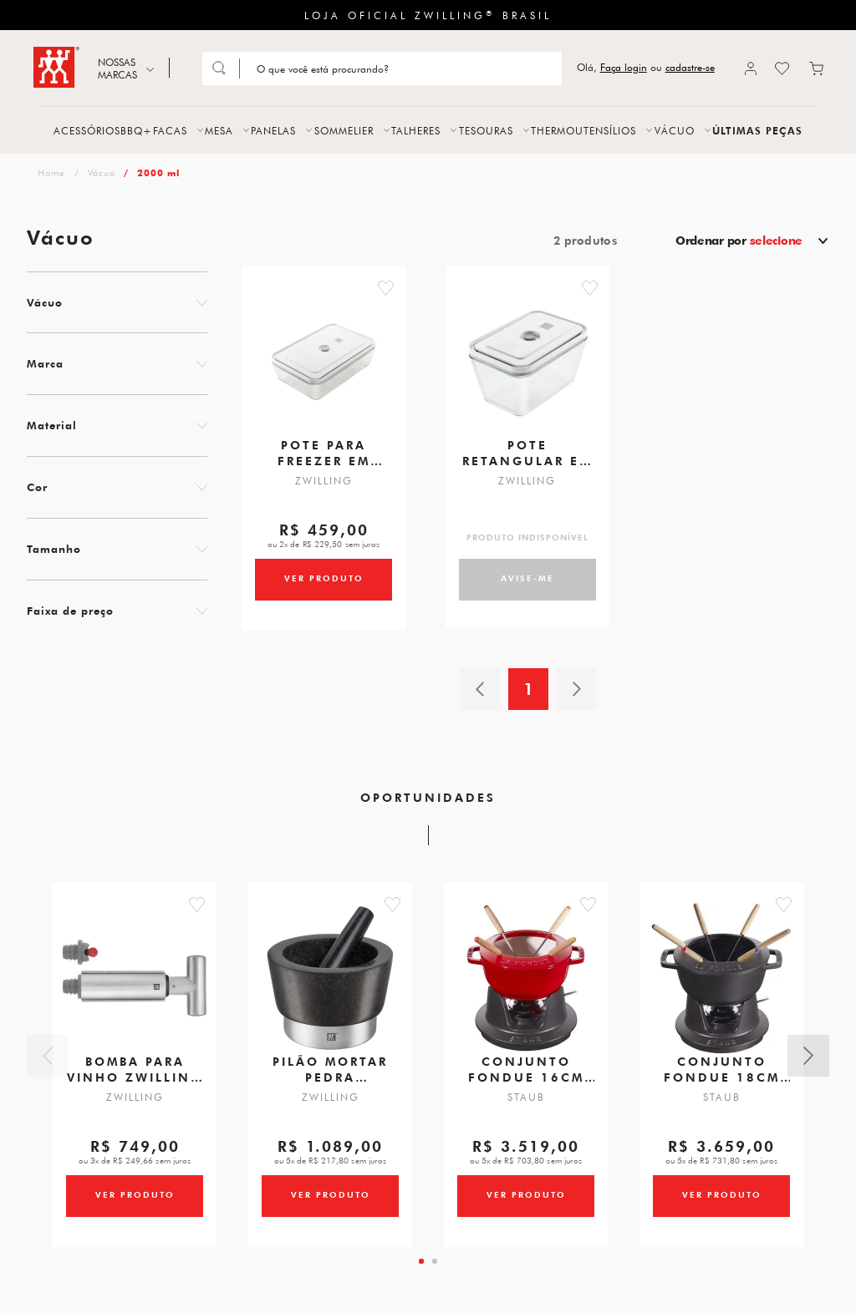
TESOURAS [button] (486, 130)
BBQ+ (136, 130)
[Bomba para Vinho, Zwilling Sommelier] (134, 991)
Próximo (808, 1066)
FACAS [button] (170, 130)
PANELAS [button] (273, 130)
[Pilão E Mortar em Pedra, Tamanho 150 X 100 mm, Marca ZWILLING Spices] (330, 991)
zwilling (50, 172)
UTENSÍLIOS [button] (605, 130)
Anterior (48, 1066)
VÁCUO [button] (675, 130)
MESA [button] (219, 130)
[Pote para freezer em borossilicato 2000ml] (323, 368)
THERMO (553, 130)
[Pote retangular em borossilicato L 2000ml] (527, 368)
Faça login (623, 67)
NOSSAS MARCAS (117, 68)
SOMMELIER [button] (344, 130)
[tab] (421, 1274)
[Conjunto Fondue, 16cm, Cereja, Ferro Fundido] (526, 991)
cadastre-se (690, 67)
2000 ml (158, 172)
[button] (400, 288)
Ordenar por (738, 240)
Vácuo (101, 172)
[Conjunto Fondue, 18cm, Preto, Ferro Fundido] (721, 991)
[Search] (399, 68)
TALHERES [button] (416, 130)
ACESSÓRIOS (87, 130)
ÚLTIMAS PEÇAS (757, 130)
